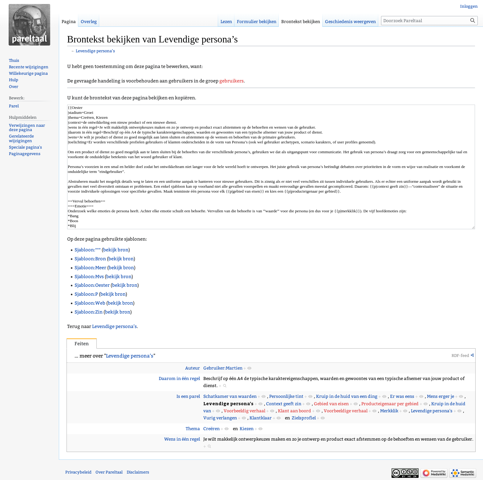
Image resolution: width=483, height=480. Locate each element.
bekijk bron (115, 250)
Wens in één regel (182, 439)
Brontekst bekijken (300, 21)
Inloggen (469, 6)
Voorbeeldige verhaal (345, 411)
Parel (14, 106)
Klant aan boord (294, 411)
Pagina (69, 21)
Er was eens (402, 396)
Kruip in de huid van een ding (346, 396)
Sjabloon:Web (90, 303)
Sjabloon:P (86, 294)
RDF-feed (460, 355)
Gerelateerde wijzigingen (21, 138)
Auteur (192, 368)
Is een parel (188, 396)
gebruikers (231, 81)
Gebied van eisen (331, 403)
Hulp (13, 80)
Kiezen (247, 428)
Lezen (226, 21)
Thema (193, 428)
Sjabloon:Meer (90, 267)
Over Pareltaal (109, 472)
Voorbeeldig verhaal (244, 411)
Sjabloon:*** (88, 250)
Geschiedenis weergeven (350, 21)
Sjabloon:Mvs (89, 276)
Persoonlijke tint (286, 396)
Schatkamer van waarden (230, 396)
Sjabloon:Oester (92, 285)
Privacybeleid (78, 472)
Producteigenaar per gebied (390, 403)
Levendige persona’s (95, 51)
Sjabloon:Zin (89, 312)
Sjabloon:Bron (90, 259)
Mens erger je (440, 396)
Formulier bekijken (256, 21)
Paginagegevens (24, 153)
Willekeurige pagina (28, 73)
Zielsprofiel (304, 418)
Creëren (211, 428)
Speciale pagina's (25, 147)
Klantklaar (261, 418)
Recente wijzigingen (28, 67)
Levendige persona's (432, 411)
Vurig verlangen (220, 418)
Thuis (14, 60)
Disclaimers (138, 472)
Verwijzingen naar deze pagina (27, 127)
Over (13, 86)
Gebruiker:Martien (222, 368)
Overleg (89, 21)
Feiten (82, 343)
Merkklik (389, 411)
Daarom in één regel (179, 378)
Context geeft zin (283, 403)
